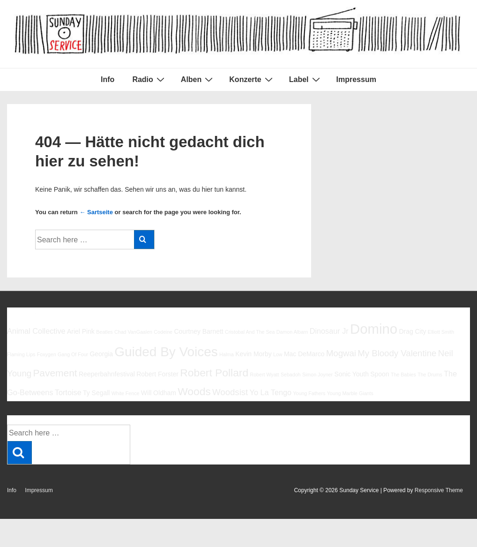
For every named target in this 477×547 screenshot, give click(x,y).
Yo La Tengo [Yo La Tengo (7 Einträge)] (270, 392)
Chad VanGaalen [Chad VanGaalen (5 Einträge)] (133, 332)
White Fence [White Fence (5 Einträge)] (126, 393)
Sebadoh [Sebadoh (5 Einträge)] (291, 374)
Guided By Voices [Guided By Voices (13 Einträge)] (165, 352)
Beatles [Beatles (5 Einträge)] (104, 332)
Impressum (356, 79)
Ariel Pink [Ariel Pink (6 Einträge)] (81, 331)
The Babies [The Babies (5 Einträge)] (403, 374)
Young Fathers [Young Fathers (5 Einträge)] (309, 393)
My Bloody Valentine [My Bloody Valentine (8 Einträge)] (397, 353)
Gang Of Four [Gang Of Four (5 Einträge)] (73, 354)
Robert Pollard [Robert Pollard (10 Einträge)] (214, 373)
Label (305, 79)
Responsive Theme (439, 490)
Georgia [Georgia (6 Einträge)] (101, 354)
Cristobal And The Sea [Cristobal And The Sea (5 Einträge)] (250, 332)
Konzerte (252, 79)
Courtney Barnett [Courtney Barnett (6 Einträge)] (198, 331)
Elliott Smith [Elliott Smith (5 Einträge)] (441, 332)
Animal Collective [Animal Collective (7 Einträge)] (36, 331)
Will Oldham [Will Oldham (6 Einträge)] (158, 393)
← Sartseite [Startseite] (96, 212)
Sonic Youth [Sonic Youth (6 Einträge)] (351, 374)
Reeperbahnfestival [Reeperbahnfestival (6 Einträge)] (107, 374)
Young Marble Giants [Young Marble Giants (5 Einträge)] (350, 393)
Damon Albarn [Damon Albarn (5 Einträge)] (292, 332)
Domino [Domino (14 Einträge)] (373, 329)
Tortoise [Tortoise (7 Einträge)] (68, 392)
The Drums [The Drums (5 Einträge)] (429, 374)
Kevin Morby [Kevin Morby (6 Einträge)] (253, 354)
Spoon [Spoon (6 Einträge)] (379, 374)
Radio (149, 79)
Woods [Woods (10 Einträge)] (194, 391)
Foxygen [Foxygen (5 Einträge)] (46, 354)
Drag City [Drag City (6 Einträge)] (412, 331)
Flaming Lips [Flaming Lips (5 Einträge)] (21, 354)
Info (107, 79)
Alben (198, 79)
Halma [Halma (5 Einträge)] (226, 354)
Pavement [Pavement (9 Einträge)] (55, 372)
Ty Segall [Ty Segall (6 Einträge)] (96, 393)
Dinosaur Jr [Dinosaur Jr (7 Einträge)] (329, 331)
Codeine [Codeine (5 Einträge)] (163, 332)
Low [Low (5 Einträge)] (278, 354)
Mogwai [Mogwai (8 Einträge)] (341, 353)
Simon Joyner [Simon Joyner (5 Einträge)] (317, 374)
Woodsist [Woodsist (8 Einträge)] (230, 392)
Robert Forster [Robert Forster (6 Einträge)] (157, 374)
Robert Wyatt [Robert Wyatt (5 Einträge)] (264, 374)
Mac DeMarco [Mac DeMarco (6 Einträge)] (304, 354)
